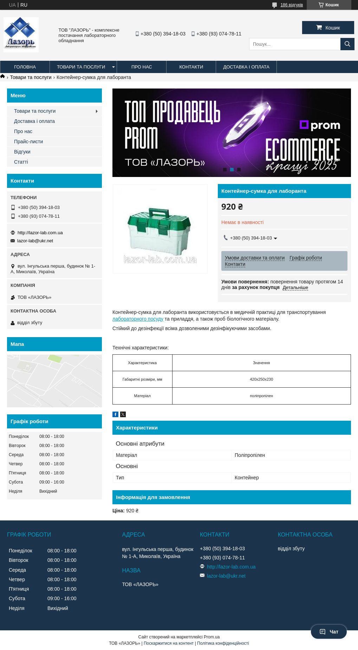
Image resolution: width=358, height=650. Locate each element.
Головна (25, 67)
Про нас (141, 67)
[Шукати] (347, 44)
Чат (328, 632)
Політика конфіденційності (223, 643)
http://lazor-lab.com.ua (40, 232)
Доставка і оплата (246, 67)
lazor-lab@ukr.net (35, 240)
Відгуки (22, 152)
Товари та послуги (81, 67)
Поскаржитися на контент (169, 643)
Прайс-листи (28, 141)
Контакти (191, 67)
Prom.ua (212, 637)
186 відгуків (291, 4)
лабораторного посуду (137, 319)
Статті (21, 162)
